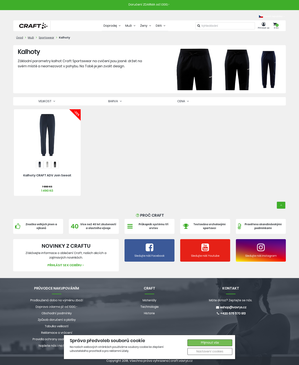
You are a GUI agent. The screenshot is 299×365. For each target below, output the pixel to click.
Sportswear (46, 37)
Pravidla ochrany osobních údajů (57, 339)
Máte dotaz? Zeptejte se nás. (230, 300)
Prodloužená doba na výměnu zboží (56, 300)
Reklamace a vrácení (56, 332)
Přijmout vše (210, 342)
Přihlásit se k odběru (66, 265)
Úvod (19, 37)
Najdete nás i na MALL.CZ (57, 345)
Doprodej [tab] (112, 25)
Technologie (149, 307)
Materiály (149, 300)
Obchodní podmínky (57, 313)
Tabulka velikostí (57, 326)
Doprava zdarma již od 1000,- (57, 307)
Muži (31, 37)
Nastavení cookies (209, 351)
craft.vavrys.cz (182, 361)
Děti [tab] (161, 25)
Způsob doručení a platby (57, 320)
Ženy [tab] (146, 25)
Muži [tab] (130, 25)
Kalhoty (64, 37)
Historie (149, 313)
